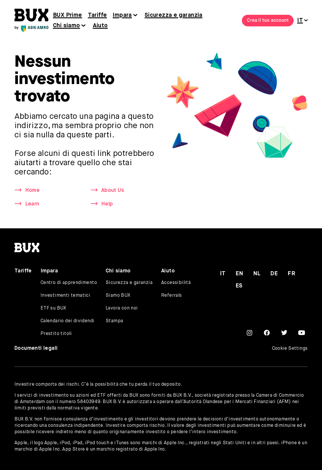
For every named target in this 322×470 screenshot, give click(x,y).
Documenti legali (36, 348)
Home (32, 190)
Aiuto (100, 26)
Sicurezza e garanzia (174, 15)
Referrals (171, 295)
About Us (112, 190)
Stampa (114, 321)
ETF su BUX (53, 308)
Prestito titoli (56, 333)
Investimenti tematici (65, 295)
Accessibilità (176, 282)
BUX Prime (67, 15)
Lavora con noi (122, 308)
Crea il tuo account (268, 20)
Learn (32, 204)
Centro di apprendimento (69, 282)
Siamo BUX (118, 295)
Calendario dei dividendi (68, 321)
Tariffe (97, 15)
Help (107, 204)
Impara (122, 15)
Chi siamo (66, 26)
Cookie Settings (290, 348)
